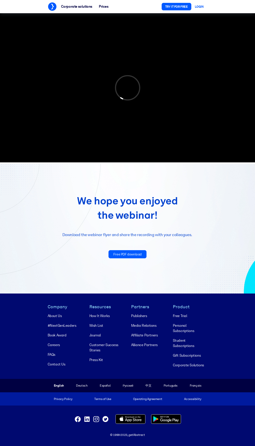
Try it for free (176, 6)
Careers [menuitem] (54, 345)
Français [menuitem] (195, 385)
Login (199, 6)
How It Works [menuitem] (99, 316)
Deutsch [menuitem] (81, 385)
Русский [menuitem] (128, 385)
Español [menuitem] (105, 385)
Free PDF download (127, 254)
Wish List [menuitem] (96, 325)
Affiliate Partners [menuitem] (144, 335)
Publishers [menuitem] (139, 316)
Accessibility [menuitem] (192, 399)
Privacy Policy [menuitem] (63, 399)
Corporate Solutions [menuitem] (188, 365)
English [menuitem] (59, 385)
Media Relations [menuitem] (144, 325)
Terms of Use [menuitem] (102, 399)
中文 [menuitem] (148, 385)
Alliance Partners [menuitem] (144, 345)
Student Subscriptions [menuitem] (183, 343)
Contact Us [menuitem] (56, 364)
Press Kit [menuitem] (96, 360)
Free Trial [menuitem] (180, 316)
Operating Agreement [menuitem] (147, 399)
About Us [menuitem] (55, 316)
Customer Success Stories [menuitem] (104, 347)
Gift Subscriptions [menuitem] (187, 355)
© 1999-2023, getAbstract (127, 435)
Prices (104, 6)
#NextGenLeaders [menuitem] (62, 325)
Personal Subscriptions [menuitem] (183, 328)
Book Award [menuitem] (57, 335)
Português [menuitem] (170, 385)
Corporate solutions (76, 6)
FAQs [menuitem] (51, 354)
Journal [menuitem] (95, 335)
